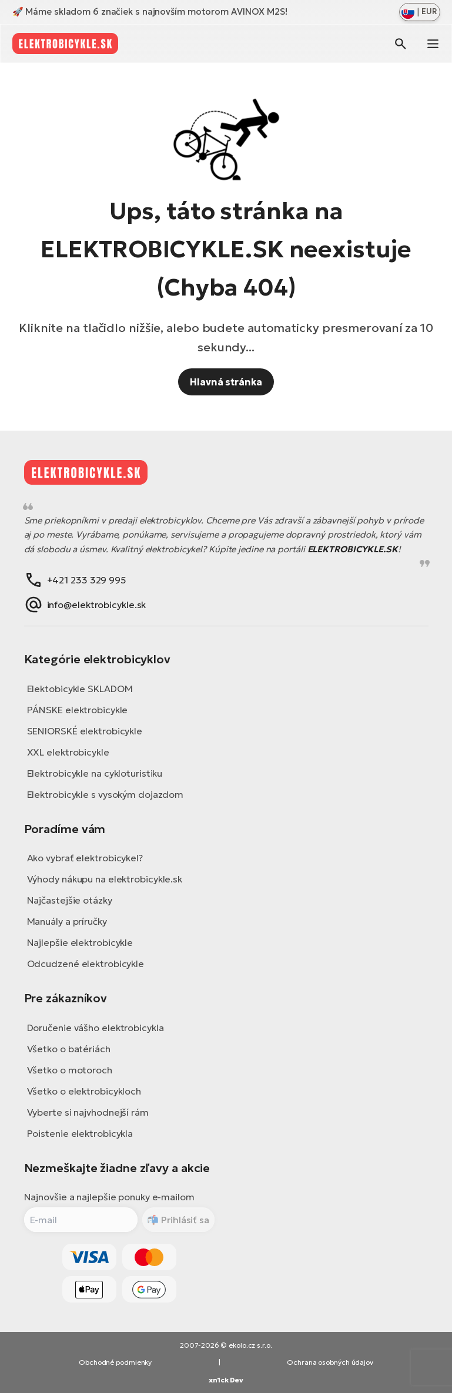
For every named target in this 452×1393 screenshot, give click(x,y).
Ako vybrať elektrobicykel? (85, 858)
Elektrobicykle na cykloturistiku (95, 773)
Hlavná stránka (226, 382)
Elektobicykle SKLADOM (80, 688)
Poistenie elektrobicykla (80, 1133)
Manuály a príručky (67, 921)
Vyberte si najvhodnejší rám (88, 1112)
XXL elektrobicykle (68, 752)
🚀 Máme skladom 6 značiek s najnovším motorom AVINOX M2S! (149, 11)
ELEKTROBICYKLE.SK (352, 549)
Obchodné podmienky (115, 1362)
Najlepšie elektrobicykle (80, 942)
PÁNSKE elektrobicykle (77, 710)
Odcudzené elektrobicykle (86, 963)
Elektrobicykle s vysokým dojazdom (105, 794)
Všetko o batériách (69, 1049)
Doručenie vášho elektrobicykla (95, 1027)
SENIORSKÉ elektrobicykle (85, 731)
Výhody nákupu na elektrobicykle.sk (105, 879)
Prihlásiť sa (184, 1220)
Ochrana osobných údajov (330, 1362)
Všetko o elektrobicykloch (84, 1091)
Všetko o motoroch (69, 1070)
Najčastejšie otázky (69, 900)
